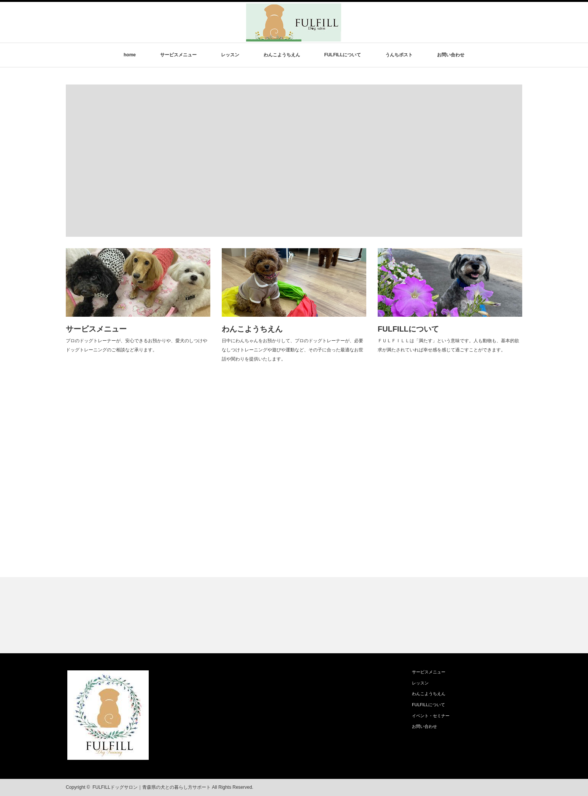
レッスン (230, 54)
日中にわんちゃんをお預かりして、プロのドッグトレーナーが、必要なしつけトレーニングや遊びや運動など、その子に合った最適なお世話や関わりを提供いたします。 (292, 350)
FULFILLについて (342, 54)
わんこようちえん (282, 54)
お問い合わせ (450, 54)
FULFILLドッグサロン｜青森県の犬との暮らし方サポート (151, 787)
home (130, 54)
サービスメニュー (178, 54)
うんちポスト (399, 54)
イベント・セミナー (431, 715)
